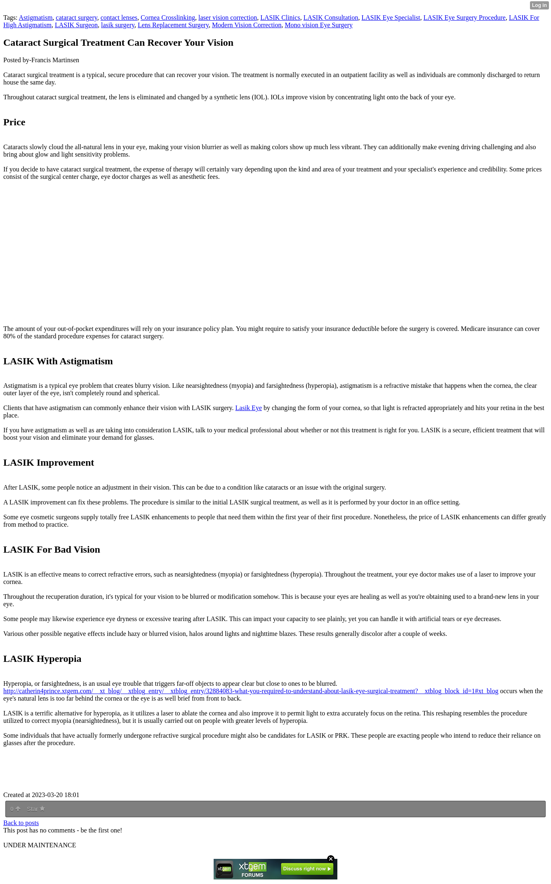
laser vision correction (227, 17)
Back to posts (21, 822)
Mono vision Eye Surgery (319, 24)
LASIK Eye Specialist (391, 17)
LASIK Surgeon (76, 24)
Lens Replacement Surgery (173, 24)
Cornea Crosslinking (168, 17)
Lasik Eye (248, 407)
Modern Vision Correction (247, 24)
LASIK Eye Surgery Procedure (465, 17)
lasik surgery (117, 24)
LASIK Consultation (331, 17)
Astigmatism (36, 17)
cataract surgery (76, 17)
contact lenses (119, 17)
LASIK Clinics (280, 17)
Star (36, 809)
